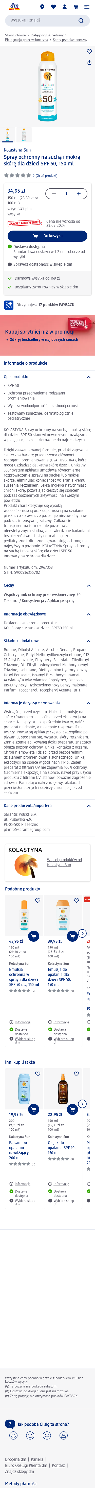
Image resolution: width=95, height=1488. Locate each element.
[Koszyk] (76, 7)
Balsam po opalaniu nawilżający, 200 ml (19, 1150)
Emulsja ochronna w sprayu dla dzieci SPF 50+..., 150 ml (24, 977)
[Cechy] (47, 585)
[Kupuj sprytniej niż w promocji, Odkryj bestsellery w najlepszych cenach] (47, 335)
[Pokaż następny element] (82, 933)
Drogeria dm (15, 1460)
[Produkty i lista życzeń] (53, 7)
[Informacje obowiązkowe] (47, 614)
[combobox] (47, 21)
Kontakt (58, 1466)
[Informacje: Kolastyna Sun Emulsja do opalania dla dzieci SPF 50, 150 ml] (58, 1022)
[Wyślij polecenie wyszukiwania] (81, 21)
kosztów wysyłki (16, 1381)
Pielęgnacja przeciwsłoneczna (26, 40)
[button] (87, 7)
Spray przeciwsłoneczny (70, 40)
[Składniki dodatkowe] (47, 641)
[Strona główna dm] (14, 7)
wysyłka (14, 214)
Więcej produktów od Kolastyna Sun (45, 863)
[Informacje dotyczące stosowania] (47, 703)
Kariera (37, 1460)
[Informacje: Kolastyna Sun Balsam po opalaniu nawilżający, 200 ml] (19, 1183)
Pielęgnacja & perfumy (47, 35)
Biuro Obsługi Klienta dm (26, 1466)
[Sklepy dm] (42, 7)
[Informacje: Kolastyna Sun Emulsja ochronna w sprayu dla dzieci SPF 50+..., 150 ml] (19, 1022)
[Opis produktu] (47, 377)
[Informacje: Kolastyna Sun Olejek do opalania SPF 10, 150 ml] (58, 1183)
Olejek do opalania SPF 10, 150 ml (62, 1148)
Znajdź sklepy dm (19, 1472)
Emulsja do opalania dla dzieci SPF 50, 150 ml (59, 977)
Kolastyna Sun (17, 150)
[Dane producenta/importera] (47, 806)
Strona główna (15, 35)
